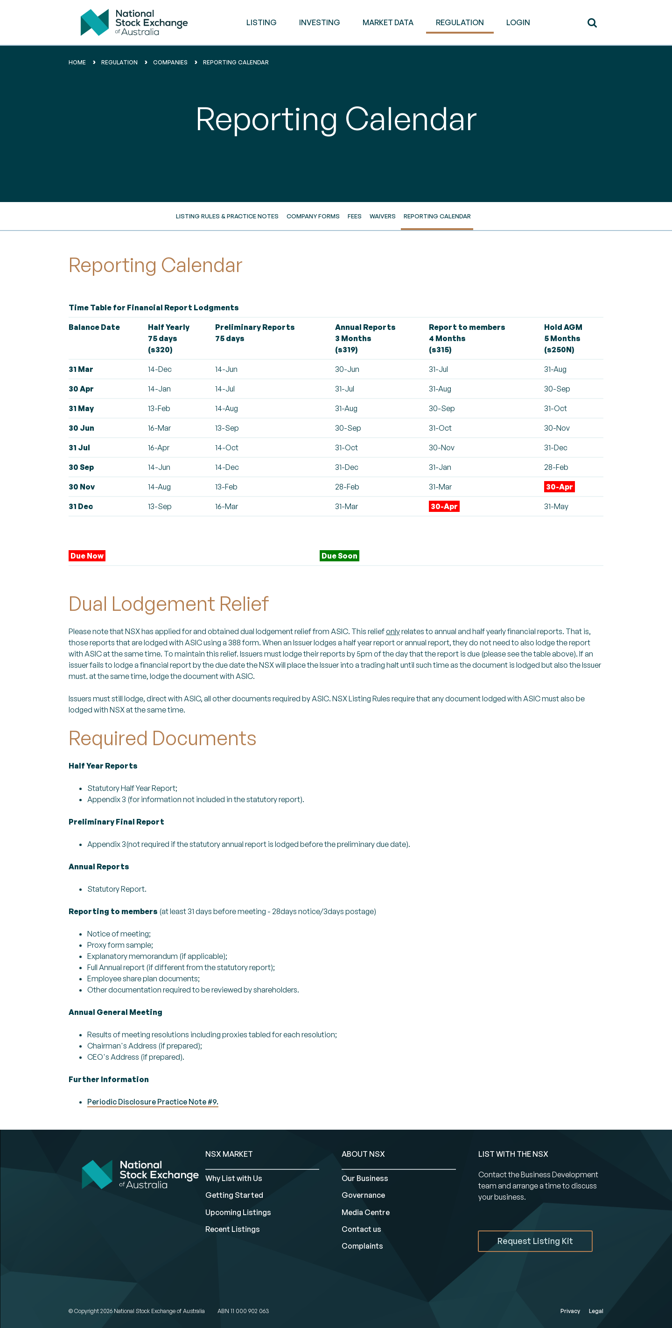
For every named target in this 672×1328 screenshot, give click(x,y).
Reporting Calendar (437, 216)
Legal (596, 1310)
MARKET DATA (388, 22)
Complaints (362, 1246)
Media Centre (366, 1212)
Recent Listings (232, 1229)
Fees (355, 216)
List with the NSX (513, 1154)
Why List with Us (233, 1178)
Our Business (365, 1178)
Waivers (383, 216)
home (77, 62)
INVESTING (319, 22)
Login (518, 22)
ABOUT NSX (363, 1154)
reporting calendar (236, 62)
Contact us (361, 1229)
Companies (170, 62)
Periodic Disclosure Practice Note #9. (152, 1101)
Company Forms (313, 216)
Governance (363, 1195)
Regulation (119, 62)
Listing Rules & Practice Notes (227, 216)
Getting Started (234, 1195)
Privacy (570, 1310)
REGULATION (460, 22)
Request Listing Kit (535, 1241)
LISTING (261, 22)
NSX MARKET (229, 1154)
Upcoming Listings (238, 1212)
